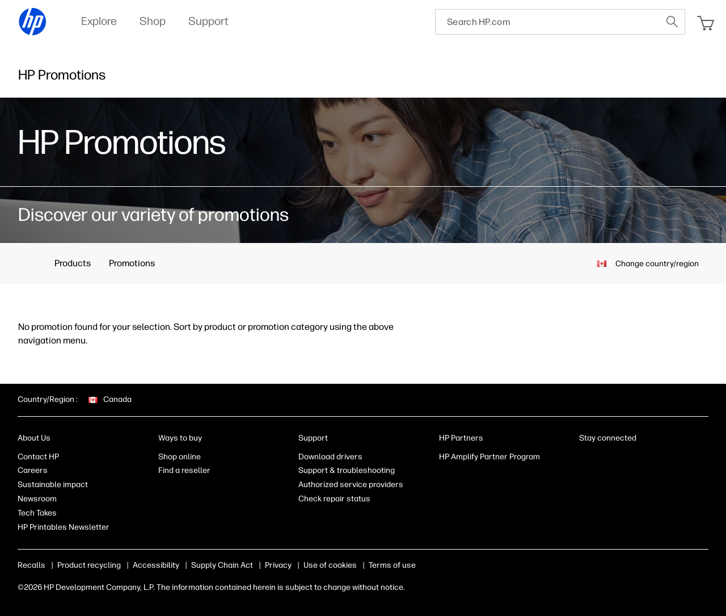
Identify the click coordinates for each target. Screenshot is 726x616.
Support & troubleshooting (346, 470)
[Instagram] (622, 459)
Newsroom (37, 499)
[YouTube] (659, 459)
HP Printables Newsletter (63, 527)
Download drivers (330, 457)
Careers (33, 470)
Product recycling (89, 565)
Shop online (179, 457)
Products (72, 263)
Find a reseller (184, 470)
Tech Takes (37, 513)
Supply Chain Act (222, 565)
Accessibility (156, 565)
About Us (34, 438)
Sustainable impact (53, 484)
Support (313, 438)
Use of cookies (330, 565)
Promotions (132, 263)
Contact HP (38, 457)
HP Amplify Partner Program (489, 457)
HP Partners (461, 438)
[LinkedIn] (584, 459)
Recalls (31, 565)
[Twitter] (641, 459)
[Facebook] (603, 459)
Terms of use (392, 565)
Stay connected (607, 438)
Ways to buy (180, 438)
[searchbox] (547, 22)
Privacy (278, 565)
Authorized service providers (350, 484)
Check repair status (334, 499)
